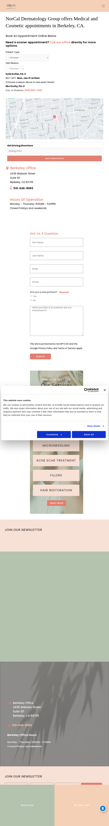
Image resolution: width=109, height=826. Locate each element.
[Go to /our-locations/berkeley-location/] (30, 710)
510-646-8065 (23, 188)
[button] (56, 503)
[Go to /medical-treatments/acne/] (56, 460)
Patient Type (12, 52)
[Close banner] (105, 390)
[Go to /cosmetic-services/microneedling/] (56, 445)
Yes (35, 296)
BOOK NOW (27, 805)
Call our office (60, 42)
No (34, 300)
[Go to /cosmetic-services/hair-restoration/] (56, 490)
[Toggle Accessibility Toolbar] (102, 808)
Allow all (89, 434)
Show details (93, 426)
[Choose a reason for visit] (15, 68)
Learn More (56, 503)
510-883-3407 (82, 805)
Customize (54, 434)
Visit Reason (12, 63)
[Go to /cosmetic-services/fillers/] (56, 475)
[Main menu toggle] (103, 6)
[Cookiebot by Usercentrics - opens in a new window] (86, 390)
